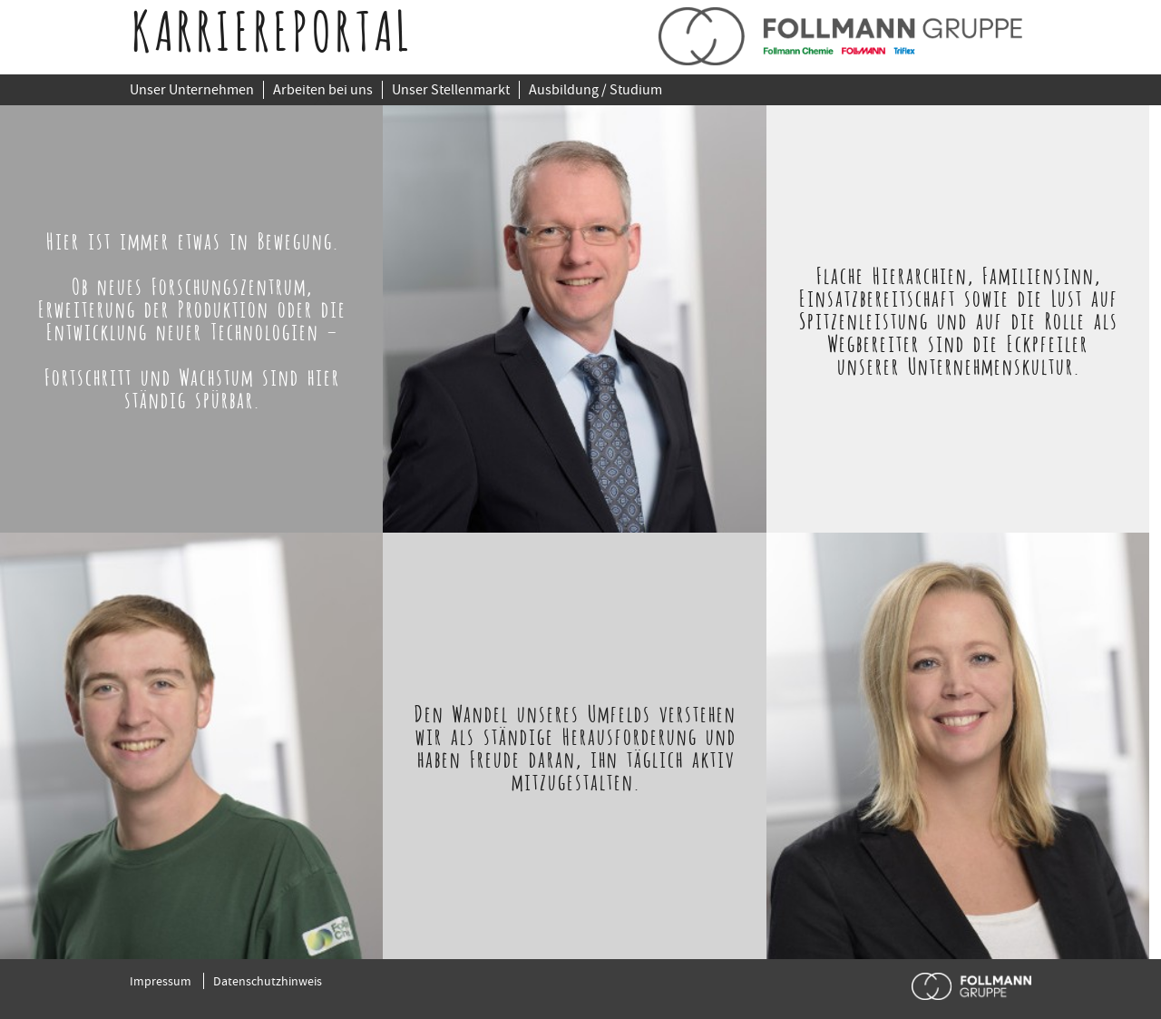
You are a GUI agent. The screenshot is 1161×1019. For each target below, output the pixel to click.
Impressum (160, 981)
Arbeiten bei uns (323, 90)
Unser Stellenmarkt (451, 90)
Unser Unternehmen (192, 90)
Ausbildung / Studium (595, 90)
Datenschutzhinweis (267, 981)
